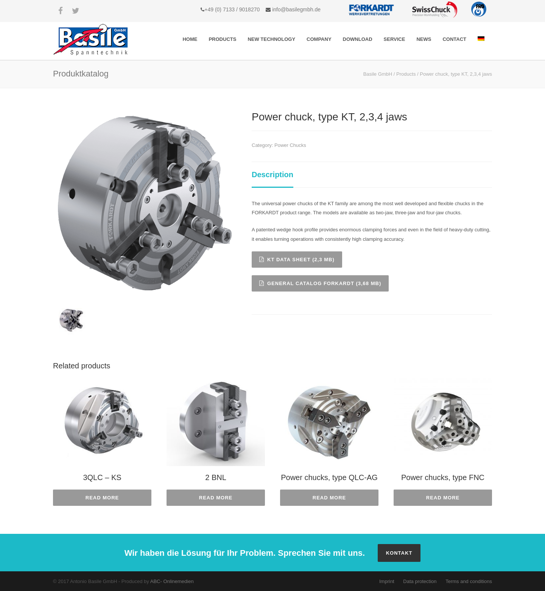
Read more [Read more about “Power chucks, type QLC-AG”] (329, 498)
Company (319, 39)
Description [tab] (272, 174)
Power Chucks (290, 145)
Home (189, 39)
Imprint (386, 581)
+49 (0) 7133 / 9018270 (232, 9)
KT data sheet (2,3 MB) (297, 259)
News (423, 39)
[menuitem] (481, 39)
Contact (454, 39)
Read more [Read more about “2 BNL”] (215, 498)
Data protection (419, 581)
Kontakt (399, 553)
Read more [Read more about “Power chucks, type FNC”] (442, 498)
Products (222, 39)
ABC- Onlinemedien (172, 581)
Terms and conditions (468, 581)
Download (357, 39)
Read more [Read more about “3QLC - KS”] (102, 498)
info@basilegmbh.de (296, 9)
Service (394, 39)
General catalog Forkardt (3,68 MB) (320, 283)
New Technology (271, 39)
